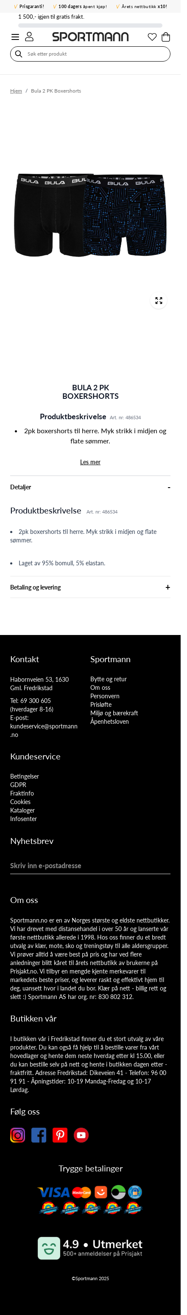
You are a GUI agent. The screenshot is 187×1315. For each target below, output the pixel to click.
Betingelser (24, 776)
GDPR (18, 784)
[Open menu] (15, 37)
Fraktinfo (22, 793)
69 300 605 (35, 700)
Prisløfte (101, 704)
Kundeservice (35, 756)
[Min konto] (29, 36)
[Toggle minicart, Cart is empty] (165, 37)
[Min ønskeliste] (152, 37)
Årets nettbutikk (144, 6)
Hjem (16, 90)
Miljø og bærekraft (114, 713)
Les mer (90, 462)
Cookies (20, 801)
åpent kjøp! (83, 6)
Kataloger (22, 810)
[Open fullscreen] (158, 300)
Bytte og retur (108, 679)
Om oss (100, 687)
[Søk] (18, 54)
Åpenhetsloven (109, 721)
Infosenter (23, 818)
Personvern (105, 696)
